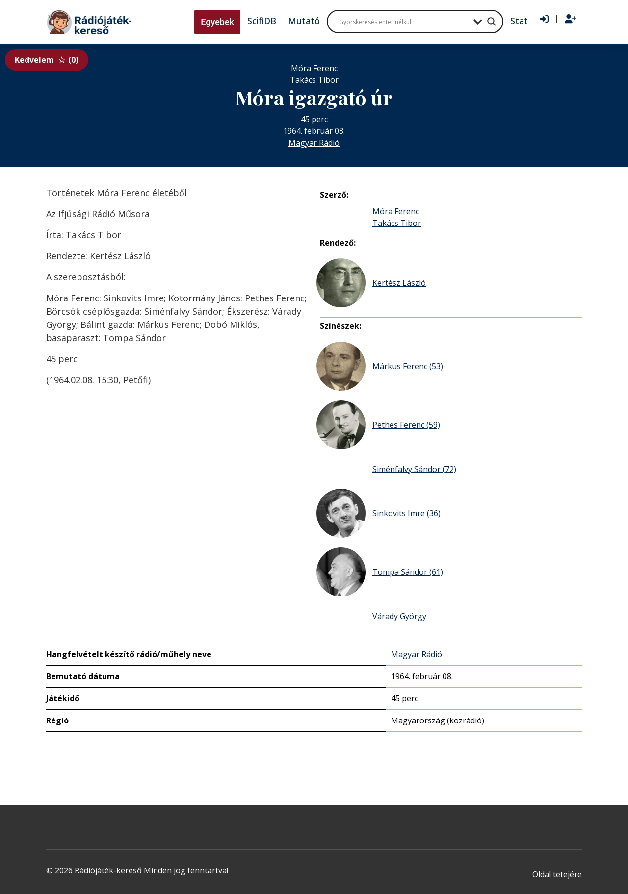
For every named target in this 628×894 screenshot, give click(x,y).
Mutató (304, 20)
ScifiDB (261, 20)
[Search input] (404, 21)
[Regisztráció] (570, 19)
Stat (519, 20)
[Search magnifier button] (491, 21)
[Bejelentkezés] (544, 19)
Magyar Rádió (314, 142)
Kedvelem (46, 60)
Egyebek (217, 22)
